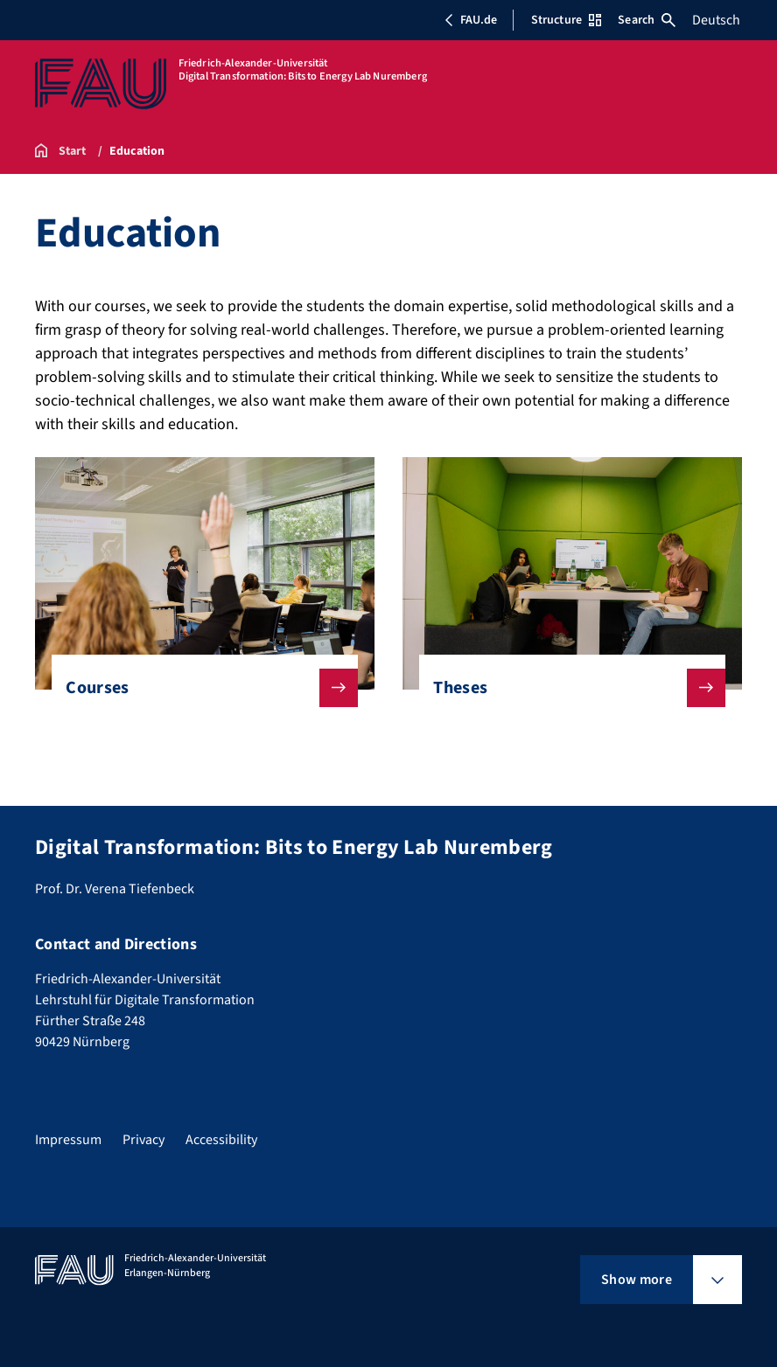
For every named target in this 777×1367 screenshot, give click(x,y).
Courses (197, 688)
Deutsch (716, 20)
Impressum (68, 1139)
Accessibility (221, 1139)
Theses (564, 688)
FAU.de (471, 20)
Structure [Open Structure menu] (566, 20)
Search (647, 20)
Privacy (143, 1139)
